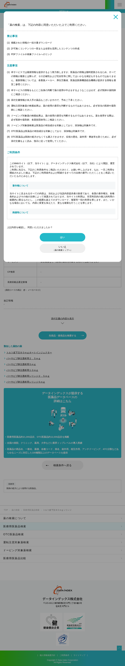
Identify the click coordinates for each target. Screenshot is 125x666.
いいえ (62, 248)
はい (62, 237)
